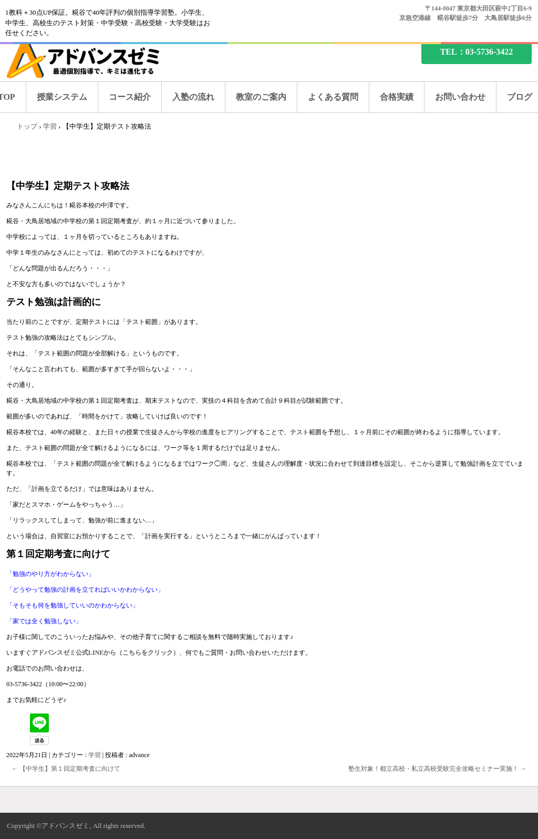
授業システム (62, 96)
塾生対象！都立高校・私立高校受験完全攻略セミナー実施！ (437, 768)
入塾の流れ (193, 96)
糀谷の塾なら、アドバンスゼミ (92, 59)
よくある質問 (333, 96)
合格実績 (396, 96)
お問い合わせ (460, 96)
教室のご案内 (261, 96)
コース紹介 (130, 96)
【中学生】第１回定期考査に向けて (66, 768)
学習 (94, 755)
